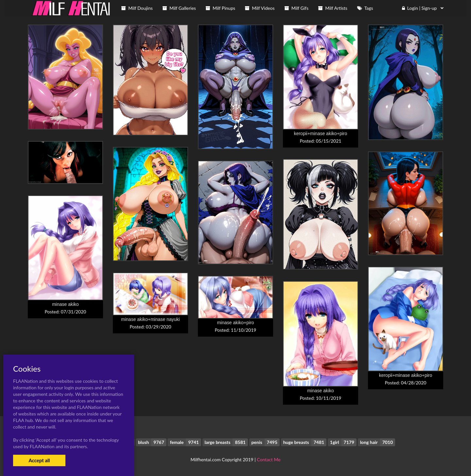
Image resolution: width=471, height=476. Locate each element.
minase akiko (65, 304)
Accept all (39, 460)
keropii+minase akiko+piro (320, 133)
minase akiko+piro (235, 322)
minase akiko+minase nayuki (150, 319)
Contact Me (268, 459)
